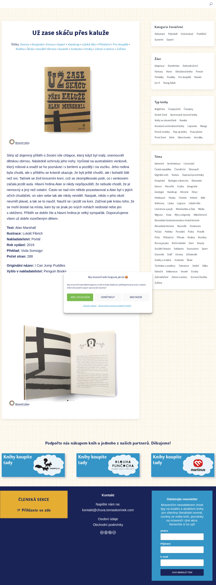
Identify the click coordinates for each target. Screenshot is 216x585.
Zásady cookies (90, 305)
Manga (203, 126)
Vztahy (88, 49)
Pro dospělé (120, 44)
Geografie (192, 186)
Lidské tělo (89, 44)
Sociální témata (46, 49)
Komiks (183, 120)
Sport (205, 248)
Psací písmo (196, 131)
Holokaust (160, 197)
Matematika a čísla (185, 209)
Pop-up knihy (180, 131)
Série (171, 137)
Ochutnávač (187, 33)
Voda (168, 214)
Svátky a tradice (163, 260)
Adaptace (160, 65)
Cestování (189, 163)
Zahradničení (161, 277)
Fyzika (180, 186)
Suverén (63, 49)
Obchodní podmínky (108, 525)
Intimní (193, 197)
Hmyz (195, 192)
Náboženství (200, 214)
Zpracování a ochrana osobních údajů (114, 305)
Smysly (200, 243)
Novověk (181, 226)
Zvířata (121, 49)
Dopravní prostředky (193, 174)
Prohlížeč (201, 33)
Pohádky (159, 77)
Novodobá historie (164, 226)
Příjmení (165, 543)
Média (201, 209)
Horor (169, 71)
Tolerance (184, 265)
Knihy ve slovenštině (165, 120)
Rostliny (202, 237)
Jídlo (202, 197)
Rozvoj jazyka (162, 243)
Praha (191, 231)
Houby (172, 197)
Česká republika (163, 169)
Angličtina (160, 109)
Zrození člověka (199, 277)
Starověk (159, 254)
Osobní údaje (108, 519)
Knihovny (159, 203)
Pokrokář (173, 33)
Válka (205, 265)
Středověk (191, 254)
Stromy (179, 254)
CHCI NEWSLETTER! (182, 572)
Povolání (180, 231)
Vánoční (159, 271)
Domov (24, 44)
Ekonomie (197, 180)
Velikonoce (172, 271)
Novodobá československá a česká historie (177, 220)
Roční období (178, 243)
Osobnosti (195, 226)
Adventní (159, 163)
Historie (184, 192)
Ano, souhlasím (80, 297)
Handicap (73, 44)
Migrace (159, 214)
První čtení (160, 137)
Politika (168, 231)
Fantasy (159, 71)
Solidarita (179, 248)
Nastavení (136, 297)
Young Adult (169, 82)
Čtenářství (179, 169)
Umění (195, 265)
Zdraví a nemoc (104, 49)
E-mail (164, 556)
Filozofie (169, 186)
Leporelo (192, 126)
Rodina (20, 49)
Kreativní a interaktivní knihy (169, 126)
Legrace (181, 203)
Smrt (191, 243)
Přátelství (104, 44)
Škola (30, 49)
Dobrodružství (190, 65)
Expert (61, 44)
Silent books (184, 137)
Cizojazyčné (174, 109)
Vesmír (184, 271)
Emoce (50, 44)
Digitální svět (161, 174)
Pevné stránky (162, 131)
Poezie (199, 71)
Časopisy (188, 109)
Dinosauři (194, 169)
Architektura (173, 163)
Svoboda (76, 49)
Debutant (160, 33)
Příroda (180, 237)
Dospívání (38, 44)
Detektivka (173, 65)
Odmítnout (108, 297)
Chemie (183, 197)
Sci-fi (157, 82)
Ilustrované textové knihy (183, 114)
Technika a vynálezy (165, 265)
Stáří (169, 254)
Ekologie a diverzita (178, 180)
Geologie (159, 192)
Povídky (171, 77)
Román (197, 77)
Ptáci (157, 237)
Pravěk (200, 231)
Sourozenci (193, 248)
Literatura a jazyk (164, 209)
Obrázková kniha (184, 71)
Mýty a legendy (182, 214)
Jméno (164, 530)
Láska (171, 203)
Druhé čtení (161, 114)
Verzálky (198, 137)
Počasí (158, 231)
